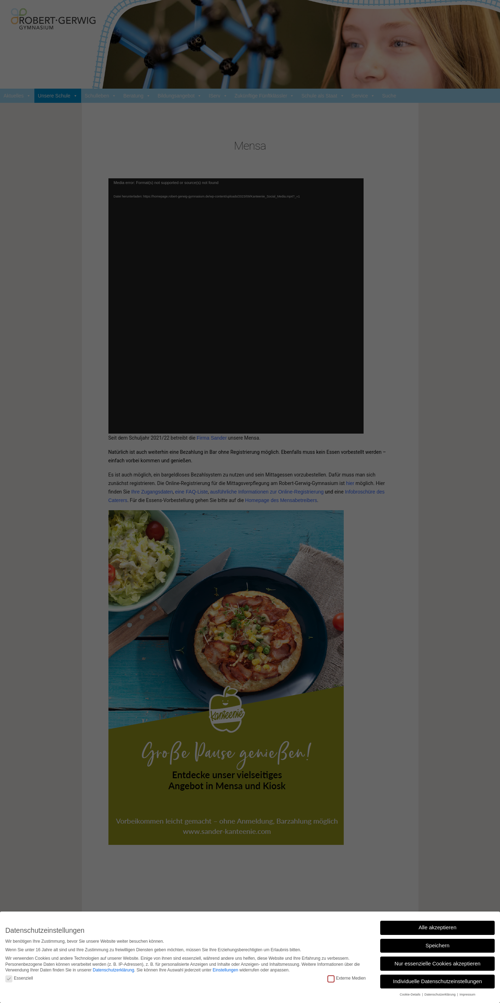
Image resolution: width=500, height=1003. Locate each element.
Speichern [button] (438, 945)
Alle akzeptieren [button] (437, 927)
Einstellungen (225, 970)
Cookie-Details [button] (410, 994)
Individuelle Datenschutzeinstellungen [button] (437, 981)
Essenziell (19, 978)
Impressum (468, 994)
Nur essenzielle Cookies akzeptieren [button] (437, 963)
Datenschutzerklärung (113, 970)
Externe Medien (346, 978)
